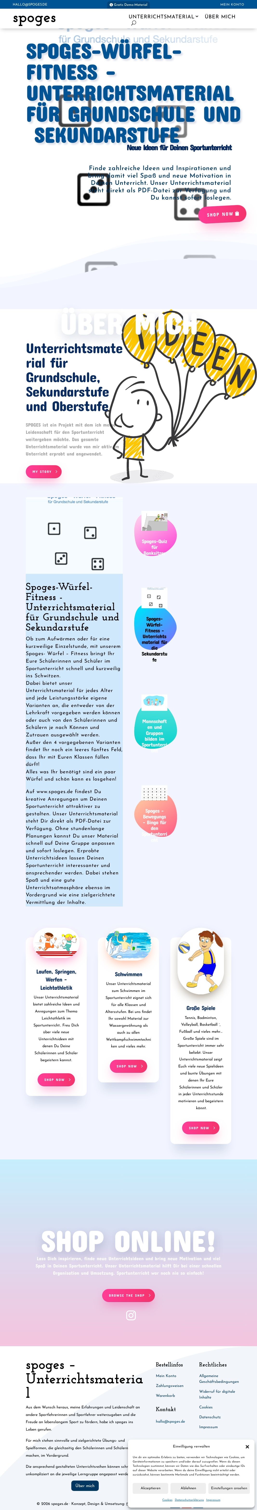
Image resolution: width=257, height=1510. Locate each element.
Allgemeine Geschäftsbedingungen (219, 1379)
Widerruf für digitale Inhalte (217, 1394)
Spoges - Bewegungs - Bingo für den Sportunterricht (154, 825)
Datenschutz (210, 1417)
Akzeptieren (150, 1488)
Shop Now (220, 213)
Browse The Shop (127, 1295)
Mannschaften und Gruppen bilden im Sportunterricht (154, 735)
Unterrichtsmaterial (162, 17)
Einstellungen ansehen (229, 1488)
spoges (34, 18)
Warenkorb (165, 1396)
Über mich (220, 17)
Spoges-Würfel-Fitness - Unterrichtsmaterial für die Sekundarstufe (154, 638)
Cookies (167, 1500)
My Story (42, 471)
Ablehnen (188, 1488)
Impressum (213, 1500)
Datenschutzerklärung (189, 1500)
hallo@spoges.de (30, 5)
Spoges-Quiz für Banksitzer (154, 547)
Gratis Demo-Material (130, 5)
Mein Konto (232, 4)
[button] (247, 1446)
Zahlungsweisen (170, 1386)
